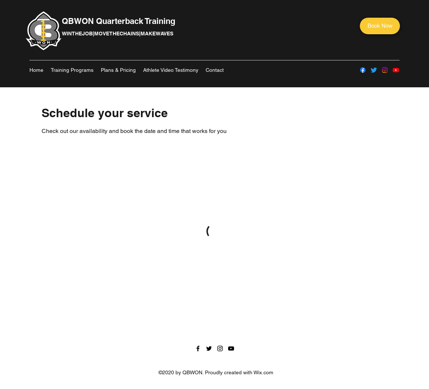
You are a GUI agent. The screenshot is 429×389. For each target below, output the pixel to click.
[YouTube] (396, 70)
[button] (72, 70)
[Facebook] (362, 70)
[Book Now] (380, 26)
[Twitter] (373, 70)
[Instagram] (385, 70)
